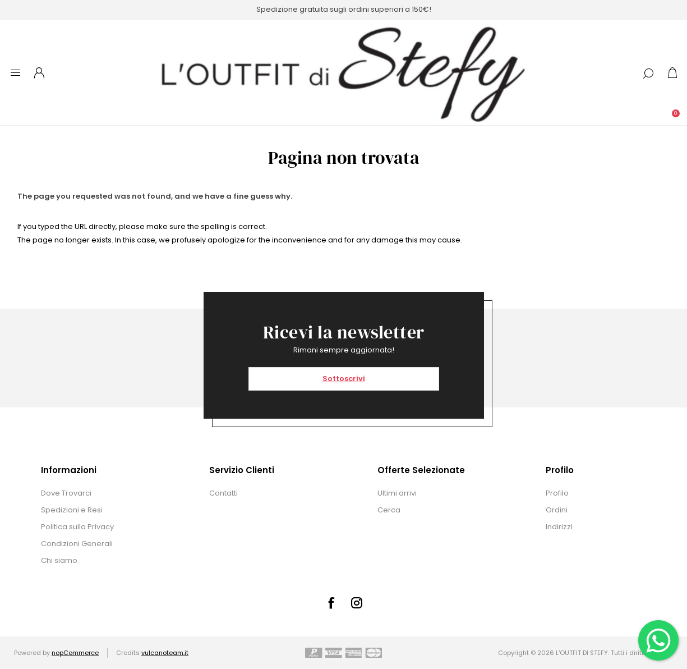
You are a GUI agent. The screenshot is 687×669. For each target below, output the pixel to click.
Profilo (557, 493)
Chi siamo (59, 560)
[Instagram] (356, 603)
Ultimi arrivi (397, 493)
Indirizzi (559, 526)
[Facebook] (331, 603)
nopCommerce (75, 652)
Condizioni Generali (77, 543)
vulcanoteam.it (164, 652)
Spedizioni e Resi (72, 510)
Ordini (557, 510)
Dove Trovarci (66, 493)
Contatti (223, 493)
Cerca (388, 510)
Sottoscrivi (343, 378)
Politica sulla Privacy (77, 526)
